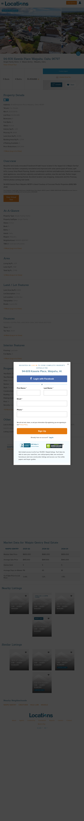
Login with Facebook (42, 378)
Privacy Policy (23, 425)
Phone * (20, 410)
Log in (34, 365)
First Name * (22, 388)
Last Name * (48, 388)
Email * (19, 399)
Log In (51, 437)
